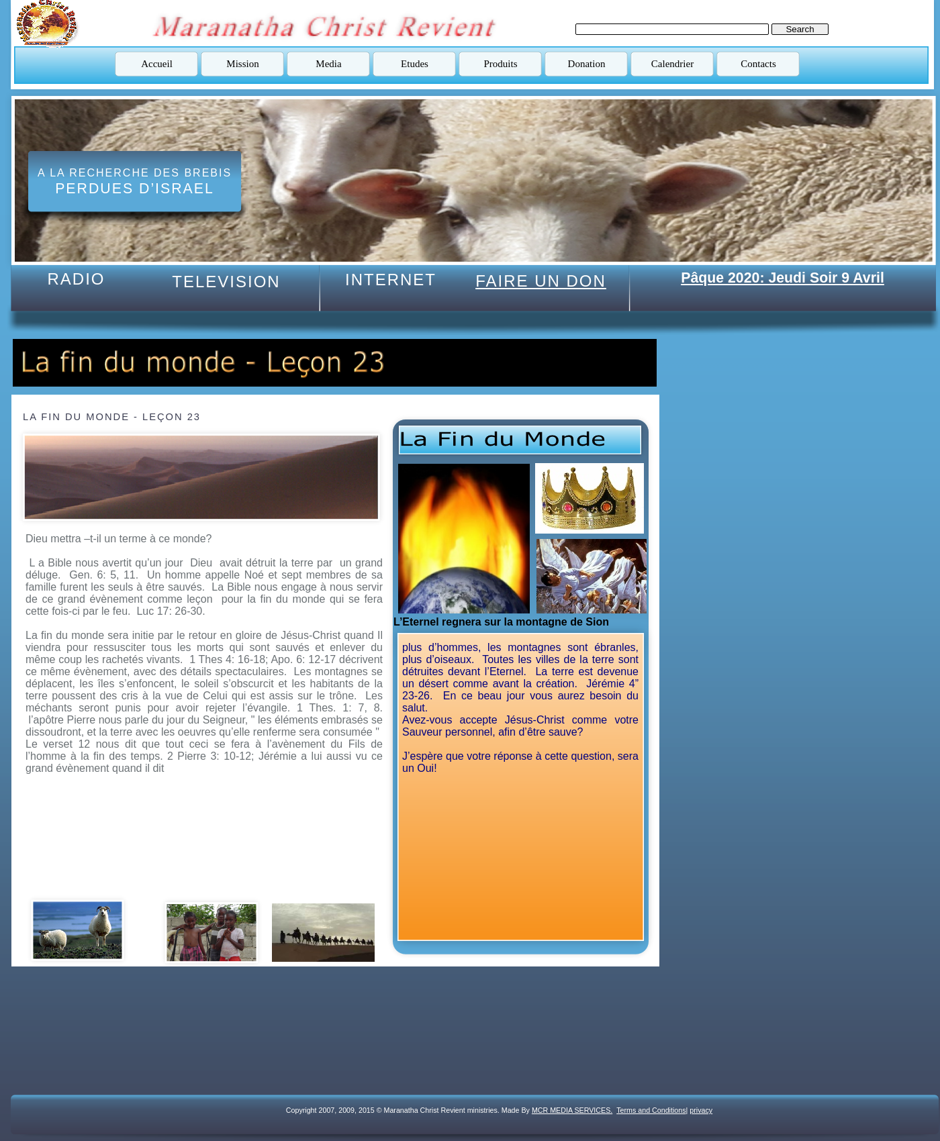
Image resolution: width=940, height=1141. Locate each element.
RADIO (76, 279)
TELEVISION (226, 281)
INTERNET (390, 279)
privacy (701, 1110)
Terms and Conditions (651, 1110)
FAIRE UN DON (540, 281)
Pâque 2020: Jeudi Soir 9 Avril (782, 278)
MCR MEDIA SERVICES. (572, 1110)
